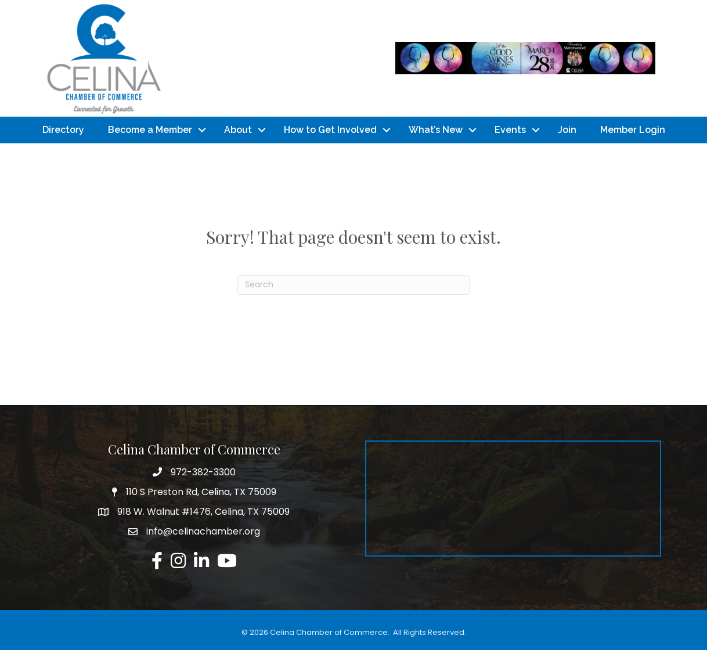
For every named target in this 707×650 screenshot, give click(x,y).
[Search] (353, 285)
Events (510, 129)
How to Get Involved (330, 129)
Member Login (632, 129)
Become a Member (150, 129)
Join (567, 129)
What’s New (436, 129)
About (238, 129)
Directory (63, 129)
